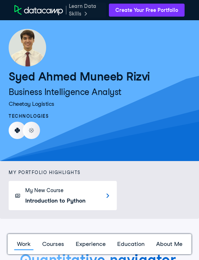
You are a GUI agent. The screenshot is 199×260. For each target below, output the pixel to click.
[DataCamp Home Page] (38, 10)
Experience (91, 243)
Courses (53, 243)
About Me (169, 243)
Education (131, 243)
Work (24, 243)
